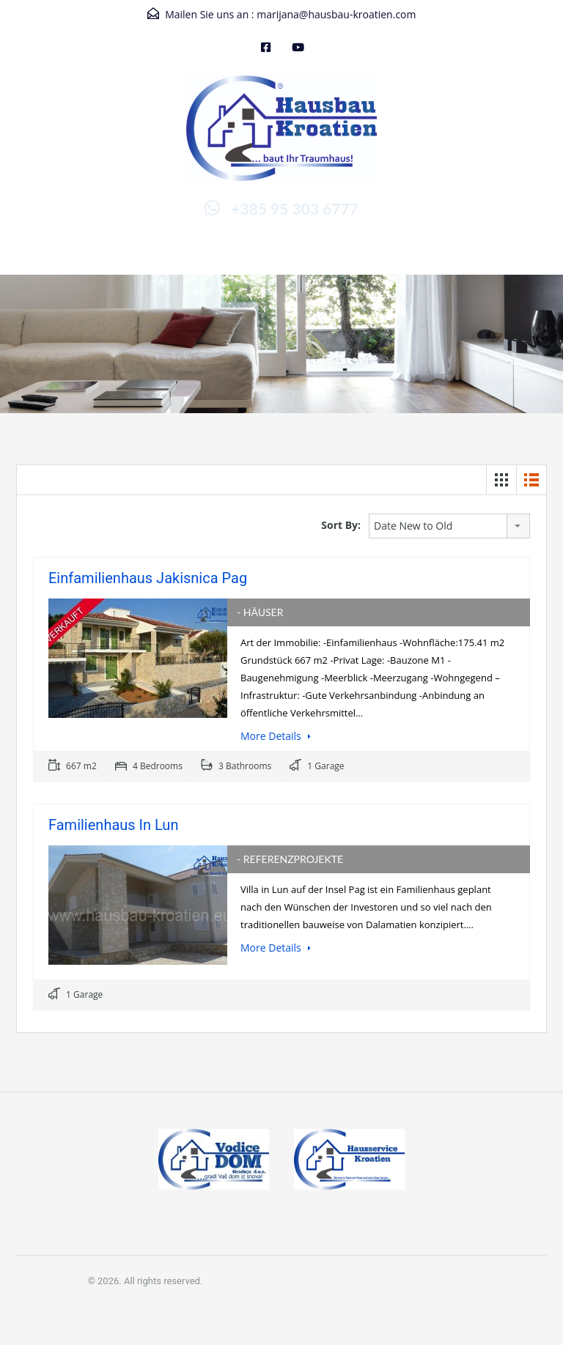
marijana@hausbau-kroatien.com (336, 14)
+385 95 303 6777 (294, 208)
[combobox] (449, 526)
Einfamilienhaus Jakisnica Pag (147, 578)
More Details (275, 736)
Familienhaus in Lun (113, 825)
